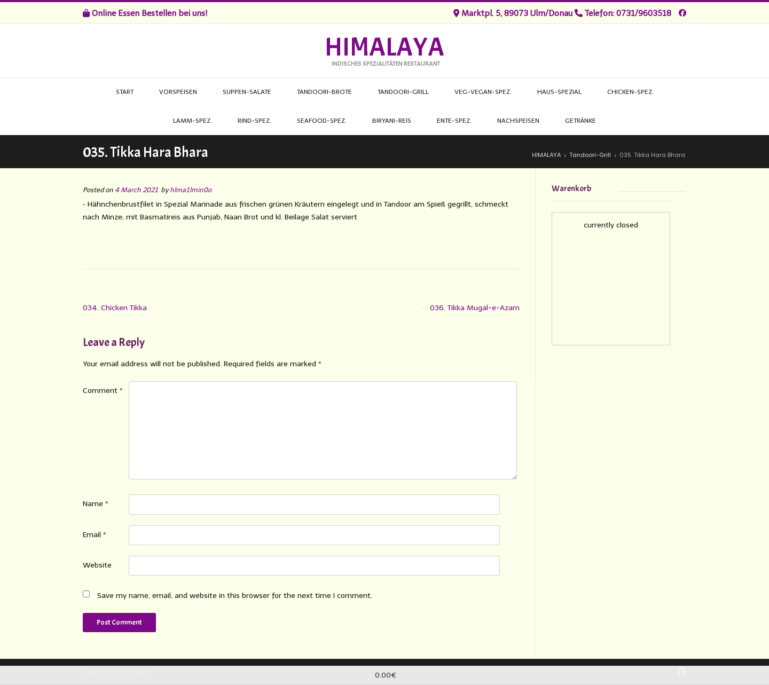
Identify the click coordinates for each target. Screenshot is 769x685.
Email (94, 534)
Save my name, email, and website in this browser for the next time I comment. (234, 595)
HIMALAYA (384, 47)
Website (97, 565)
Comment (103, 390)
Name (95, 503)
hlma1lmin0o (190, 190)
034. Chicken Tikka (115, 307)
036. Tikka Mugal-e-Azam (475, 307)
